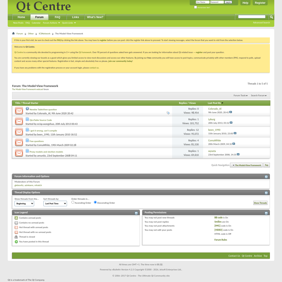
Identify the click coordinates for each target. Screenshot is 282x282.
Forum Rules (221, 239)
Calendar (36, 22)
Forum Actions (50, 22)
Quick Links (67, 22)
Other (31, 33)
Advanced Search (261, 22)
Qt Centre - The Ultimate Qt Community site (148, 275)
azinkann (28, 185)
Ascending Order (81, 202)
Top (266, 165)
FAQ (28, 22)
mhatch (38, 185)
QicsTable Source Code (41, 120)
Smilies (218, 221)
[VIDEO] (219, 230)
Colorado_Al (43, 113)
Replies (183, 103)
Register (260, 2)
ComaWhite (43, 145)
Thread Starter (30, 103)
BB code (219, 217)
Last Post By (216, 103)
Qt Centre (18, 52)
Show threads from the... (27, 198)
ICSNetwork (44, 33)
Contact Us (234, 255)
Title (17, 103)
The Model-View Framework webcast (27, 89)
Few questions (37, 141)
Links (75, 17)
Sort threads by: (51, 198)
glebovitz (19, 185)
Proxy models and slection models (46, 151)
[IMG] (218, 225)
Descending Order (104, 202)
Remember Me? (202, 8)
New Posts (18, 22)
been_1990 (43, 134)
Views (192, 103)
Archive (258, 255)
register (199, 52)
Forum (39, 17)
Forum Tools (240, 95)
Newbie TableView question (43, 109)
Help (245, 2)
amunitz (41, 155)
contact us (94, 67)
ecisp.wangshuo (45, 123)
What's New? (95, 17)
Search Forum (258, 95)
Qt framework (85, 52)
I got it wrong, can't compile (43, 130)
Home (21, 17)
